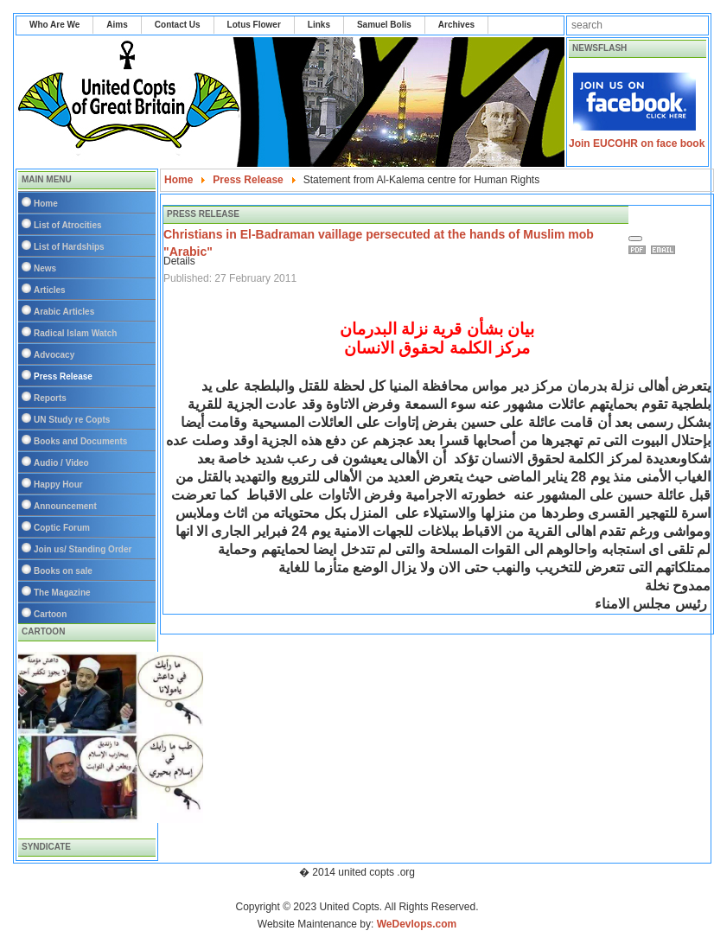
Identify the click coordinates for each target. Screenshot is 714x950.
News (45, 268)
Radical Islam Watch (75, 333)
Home (46, 203)
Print (639, 250)
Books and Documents (80, 441)
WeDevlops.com (416, 924)
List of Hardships (69, 247)
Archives (456, 24)
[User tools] (635, 238)
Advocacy (54, 355)
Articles (50, 290)
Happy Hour (58, 484)
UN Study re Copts (72, 419)
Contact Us (178, 24)
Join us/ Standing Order (82, 549)
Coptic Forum (62, 527)
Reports (50, 398)
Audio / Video (61, 463)
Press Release (63, 376)
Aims (116, 24)
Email (665, 250)
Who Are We (54, 24)
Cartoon (50, 614)
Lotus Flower (254, 24)
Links (319, 24)
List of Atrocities (68, 225)
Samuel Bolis (384, 24)
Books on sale (63, 571)
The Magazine (62, 592)
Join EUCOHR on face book (636, 143)
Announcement (65, 506)
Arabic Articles (64, 311)
